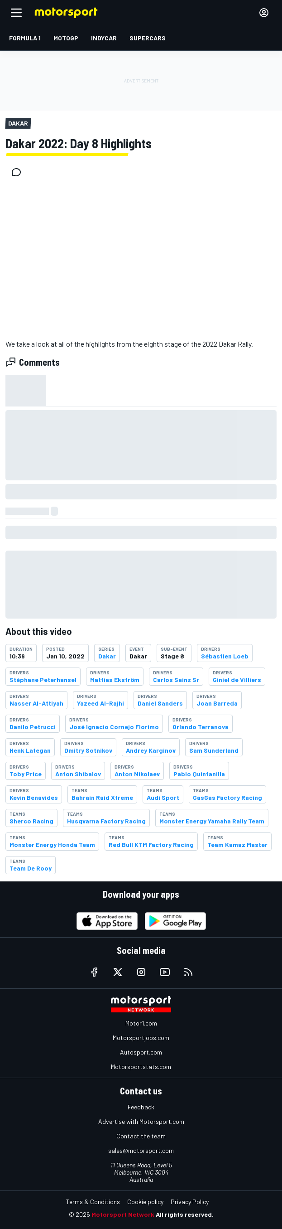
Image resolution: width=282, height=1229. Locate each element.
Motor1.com (141, 1023)
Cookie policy (145, 1201)
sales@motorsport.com (141, 1150)
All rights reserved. (185, 1214)
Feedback (141, 1107)
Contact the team (141, 1136)
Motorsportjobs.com (141, 1037)
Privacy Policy (190, 1201)
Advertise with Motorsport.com (141, 1121)
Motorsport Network (122, 1214)
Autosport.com (141, 1052)
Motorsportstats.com (141, 1066)
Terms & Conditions (93, 1201)
